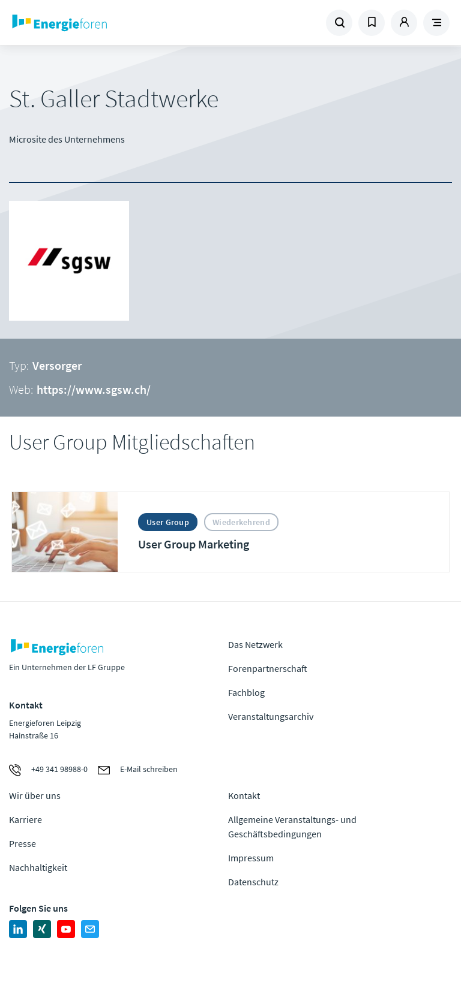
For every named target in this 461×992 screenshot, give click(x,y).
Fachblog (246, 692)
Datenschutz (253, 882)
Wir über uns (35, 795)
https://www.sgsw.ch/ (94, 389)
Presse (22, 843)
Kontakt (244, 795)
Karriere (25, 819)
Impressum (251, 858)
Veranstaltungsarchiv (270, 716)
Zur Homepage (92, 22)
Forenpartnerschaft (267, 668)
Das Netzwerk (255, 644)
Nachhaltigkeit (38, 867)
